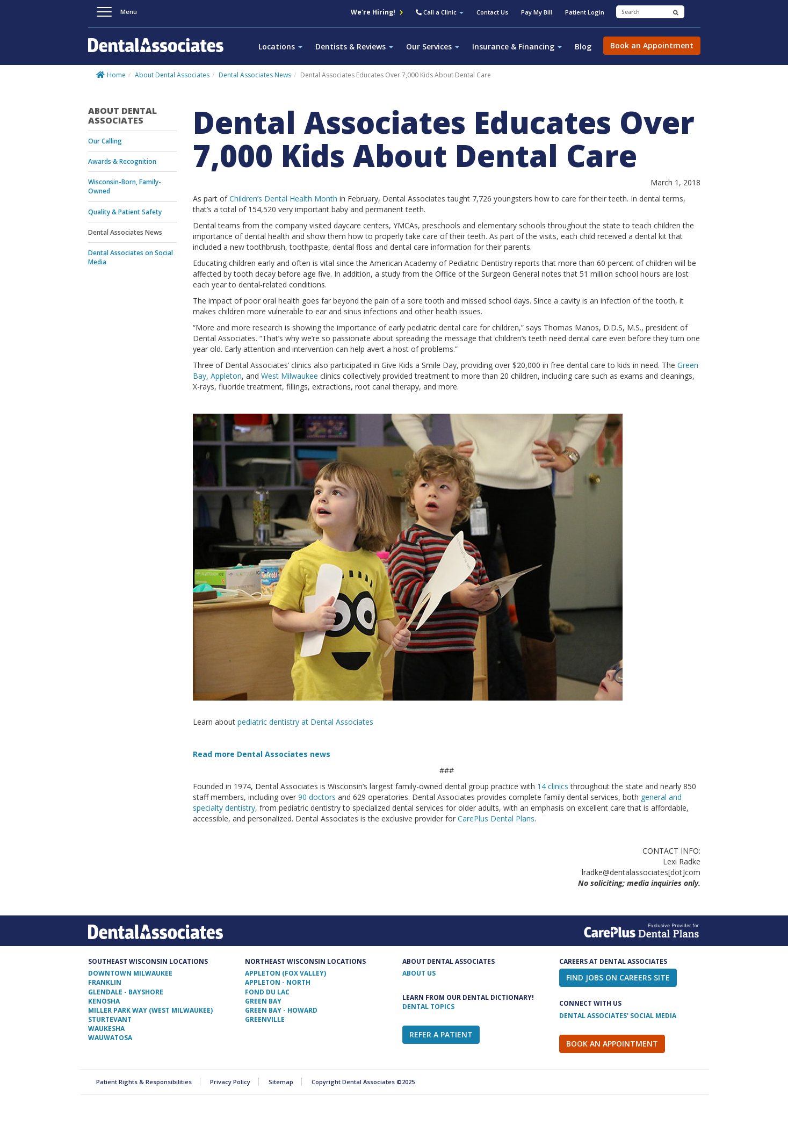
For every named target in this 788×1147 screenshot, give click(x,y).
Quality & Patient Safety (125, 212)
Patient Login (584, 12)
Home (116, 75)
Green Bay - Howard (281, 1010)
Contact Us (492, 12)
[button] (439, 13)
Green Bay (263, 1001)
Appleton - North (277, 982)
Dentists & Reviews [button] (354, 46)
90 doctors (317, 797)
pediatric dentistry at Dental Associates (305, 722)
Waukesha (106, 1028)
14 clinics (552, 786)
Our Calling (105, 141)
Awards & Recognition (122, 161)
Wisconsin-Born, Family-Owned (124, 186)
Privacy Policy (230, 1082)
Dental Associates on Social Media (130, 257)
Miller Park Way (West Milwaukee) (150, 1010)
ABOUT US (419, 973)
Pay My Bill (536, 12)
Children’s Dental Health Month (283, 198)
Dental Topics (428, 1006)
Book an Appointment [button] (651, 45)
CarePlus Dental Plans (496, 818)
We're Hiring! (377, 12)
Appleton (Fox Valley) (285, 973)
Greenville (265, 1019)
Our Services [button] (432, 46)
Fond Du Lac (267, 992)
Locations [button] (280, 46)
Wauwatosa (110, 1037)
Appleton (226, 376)
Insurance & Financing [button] (517, 46)
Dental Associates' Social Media (617, 1015)
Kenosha (104, 1001)
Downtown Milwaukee (130, 973)
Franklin (104, 982)
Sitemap (281, 1082)
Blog (583, 46)
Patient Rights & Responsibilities (144, 1082)
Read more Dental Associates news (261, 754)
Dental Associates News (255, 75)
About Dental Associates (172, 75)
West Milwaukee (289, 376)
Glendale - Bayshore (125, 992)
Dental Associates (160, 51)
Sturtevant (110, 1019)
